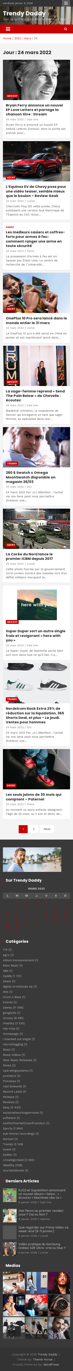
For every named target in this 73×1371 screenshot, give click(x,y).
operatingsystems (16, 1070)
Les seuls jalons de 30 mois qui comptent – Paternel (33, 796)
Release (8, 1097)
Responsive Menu (66, 3)
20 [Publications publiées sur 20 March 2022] (65, 913)
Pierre (30, 250)
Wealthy (8, 1165)
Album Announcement (18, 960)
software (9, 1118)
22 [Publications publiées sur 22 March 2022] (17, 920)
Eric (29, 486)
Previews (9, 1081)
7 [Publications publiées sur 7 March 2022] (8, 907)
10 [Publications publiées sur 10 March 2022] (36, 907)
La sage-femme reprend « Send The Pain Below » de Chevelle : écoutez (35, 396)
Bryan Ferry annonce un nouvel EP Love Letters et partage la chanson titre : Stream (34, 110)
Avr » (16, 931)
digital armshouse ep (18, 986)
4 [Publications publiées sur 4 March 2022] (46, 901)
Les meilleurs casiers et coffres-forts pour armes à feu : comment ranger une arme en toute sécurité (35, 239)
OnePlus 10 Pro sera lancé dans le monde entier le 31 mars (36, 320)
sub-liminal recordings (19, 1133)
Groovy (12, 96)
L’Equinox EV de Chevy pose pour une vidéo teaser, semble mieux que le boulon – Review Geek (36, 191)
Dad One (32, 119)
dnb (5, 992)
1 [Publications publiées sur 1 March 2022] (17, 901)
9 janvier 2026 (27, 1202)
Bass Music (10, 965)
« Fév (6, 931)
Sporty (7, 1128)
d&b (5, 971)
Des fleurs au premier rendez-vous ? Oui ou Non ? (41, 1212)
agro (6, 955)
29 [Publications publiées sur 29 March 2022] (17, 926)
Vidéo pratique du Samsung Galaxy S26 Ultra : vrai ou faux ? (42, 1246)
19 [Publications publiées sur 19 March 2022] (55, 913)
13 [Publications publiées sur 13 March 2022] (65, 907)
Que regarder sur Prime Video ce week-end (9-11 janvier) (43, 1229)
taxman (8, 1139)
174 (5, 950)
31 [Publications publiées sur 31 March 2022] (36, 926)
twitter (7, 1154)
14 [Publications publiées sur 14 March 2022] (7, 913)
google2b (9, 1013)
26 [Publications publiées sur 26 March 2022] (55, 920)
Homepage (11, 1034)
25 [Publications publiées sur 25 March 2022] (46, 920)
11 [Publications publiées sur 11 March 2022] (46, 907)
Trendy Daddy (24, 13)
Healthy (8, 1023)
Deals (7, 981)
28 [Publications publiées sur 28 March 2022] (7, 926)
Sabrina (45, 1219)
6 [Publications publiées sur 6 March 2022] (65, 901)
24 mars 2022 (15, 119)
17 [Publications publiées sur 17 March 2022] (36, 913)
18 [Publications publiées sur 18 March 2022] (46, 913)
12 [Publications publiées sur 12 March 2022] (56, 907)
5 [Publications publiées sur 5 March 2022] (56, 901)
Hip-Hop (9, 1028)
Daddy (10, 227)
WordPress (51, 1364)
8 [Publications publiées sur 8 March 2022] (17, 907)
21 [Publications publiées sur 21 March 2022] (7, 920)
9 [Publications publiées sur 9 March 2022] (27, 907)
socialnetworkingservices (21, 1112)
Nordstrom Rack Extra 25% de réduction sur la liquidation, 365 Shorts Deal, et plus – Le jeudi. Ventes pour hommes (35, 715)
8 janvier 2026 (27, 1252)
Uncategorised (13, 1160)
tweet (7, 1149)
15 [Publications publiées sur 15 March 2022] (17, 913)
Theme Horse (43, 1359)
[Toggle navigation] (8, 29)
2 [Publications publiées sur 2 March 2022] (26, 901)
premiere (9, 1076)
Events (8, 1002)
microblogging (13, 1044)
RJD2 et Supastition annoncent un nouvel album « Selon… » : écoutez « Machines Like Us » (42, 1194)
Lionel (31, 200)
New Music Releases (17, 1060)
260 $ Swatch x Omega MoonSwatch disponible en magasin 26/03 (30, 477)
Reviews (9, 1102)
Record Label (12, 1091)
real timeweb (12, 1086)
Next (47, 829)
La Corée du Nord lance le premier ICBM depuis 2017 (29, 556)
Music (7, 1049)
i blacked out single (17, 1039)
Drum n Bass (12, 997)
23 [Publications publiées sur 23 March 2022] (26, 920)
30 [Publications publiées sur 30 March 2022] (26, 926)
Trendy (12, 463)
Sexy (6, 1107)
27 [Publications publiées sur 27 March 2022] (65, 920)
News (7, 1065)
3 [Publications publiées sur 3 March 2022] (36, 901)
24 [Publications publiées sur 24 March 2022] (36, 920)
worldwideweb (13, 1170)
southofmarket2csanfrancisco (24, 1123)
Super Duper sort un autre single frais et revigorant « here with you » (35, 636)
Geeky (11, 177)
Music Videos (12, 1055)
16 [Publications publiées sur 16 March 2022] (26, 913)
